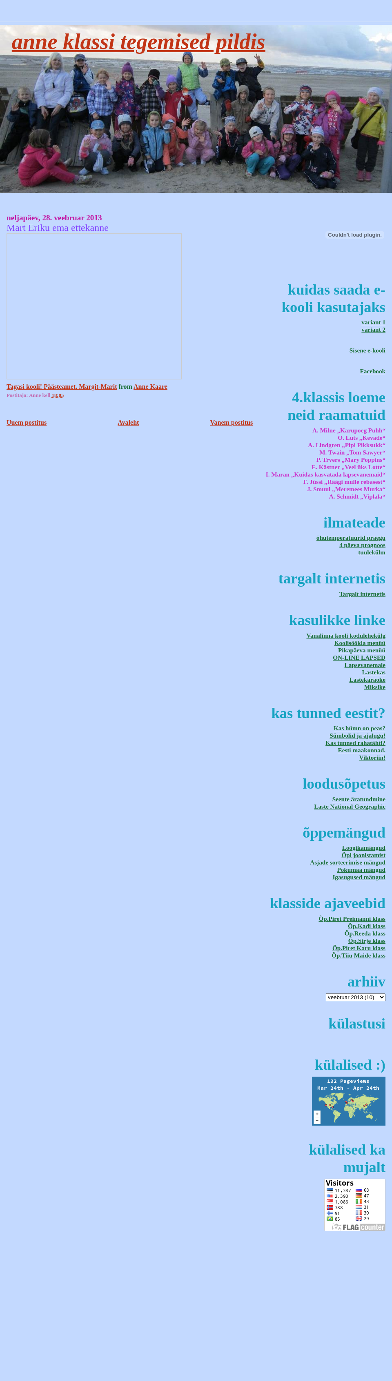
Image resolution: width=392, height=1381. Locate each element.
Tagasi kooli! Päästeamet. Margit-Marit (62, 386)
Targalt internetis (362, 593)
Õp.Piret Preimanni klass (351, 918)
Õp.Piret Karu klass (358, 947)
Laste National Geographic (349, 806)
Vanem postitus (231, 422)
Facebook (372, 371)
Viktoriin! (372, 757)
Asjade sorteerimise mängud (347, 862)
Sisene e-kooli (367, 350)
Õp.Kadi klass (366, 925)
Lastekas (373, 672)
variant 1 (373, 322)
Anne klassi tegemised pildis (138, 41)
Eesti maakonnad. (361, 750)
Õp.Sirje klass (366, 940)
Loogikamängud (363, 847)
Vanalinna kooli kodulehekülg (345, 635)
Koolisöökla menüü (359, 642)
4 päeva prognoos (362, 544)
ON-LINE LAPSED (359, 657)
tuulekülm (371, 552)
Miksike (374, 686)
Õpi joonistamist (363, 854)
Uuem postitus (27, 422)
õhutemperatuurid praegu (350, 537)
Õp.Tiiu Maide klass (358, 955)
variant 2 (373, 329)
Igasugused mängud (358, 876)
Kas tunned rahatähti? (355, 742)
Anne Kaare (150, 386)
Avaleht (128, 422)
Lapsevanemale (365, 664)
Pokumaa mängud (361, 869)
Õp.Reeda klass (365, 933)
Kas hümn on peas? (359, 728)
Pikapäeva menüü (361, 650)
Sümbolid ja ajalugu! (357, 735)
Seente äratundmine (358, 799)
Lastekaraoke (367, 679)
